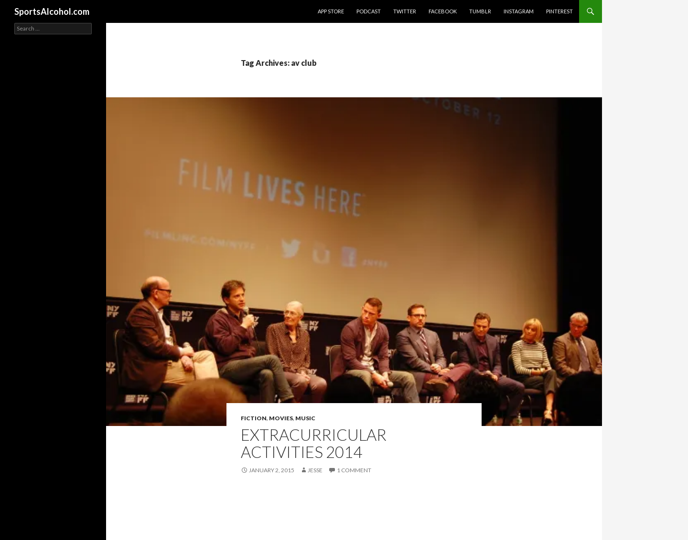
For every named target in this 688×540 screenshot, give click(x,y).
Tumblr (480, 11)
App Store (331, 11)
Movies (281, 418)
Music (305, 418)
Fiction (254, 418)
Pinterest (559, 11)
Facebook (443, 11)
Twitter (404, 11)
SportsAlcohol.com (51, 11)
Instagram (519, 11)
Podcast (368, 11)
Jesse (315, 470)
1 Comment (354, 470)
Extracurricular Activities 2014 (314, 443)
